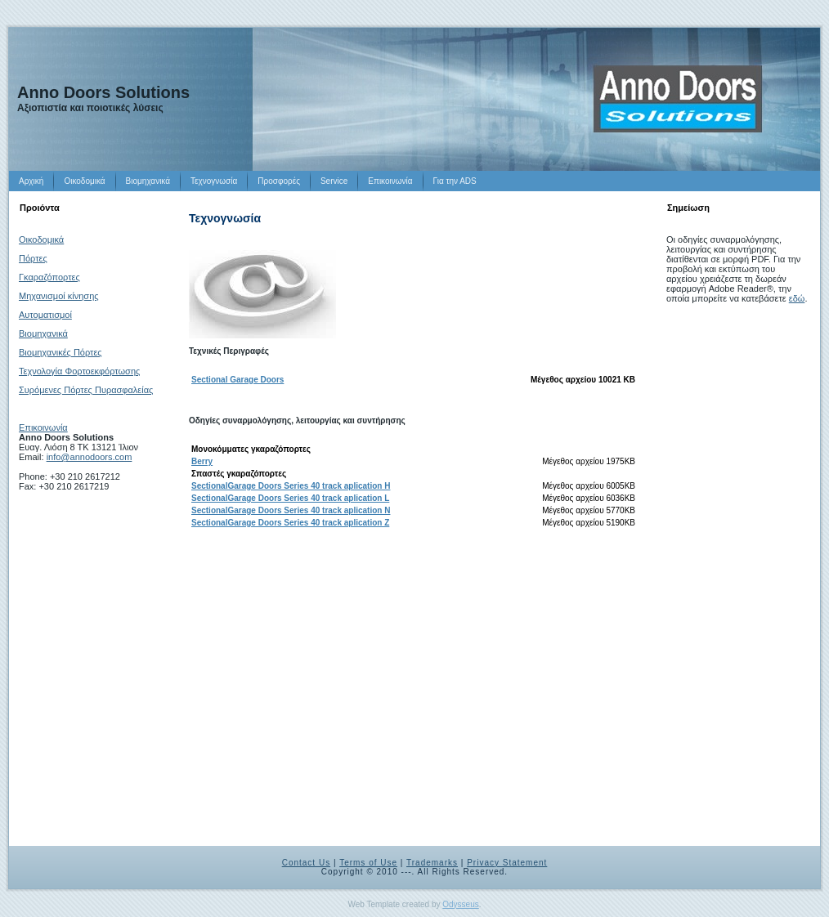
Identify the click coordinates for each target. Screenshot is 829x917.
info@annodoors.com (89, 457)
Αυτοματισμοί (45, 315)
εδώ (797, 298)
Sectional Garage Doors (237, 379)
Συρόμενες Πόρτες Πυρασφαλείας (86, 390)
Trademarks (432, 862)
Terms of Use (368, 862)
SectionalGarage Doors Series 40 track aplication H (290, 485)
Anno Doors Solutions (103, 92)
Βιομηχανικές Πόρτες (60, 352)
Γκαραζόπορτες (49, 277)
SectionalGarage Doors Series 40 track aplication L (290, 498)
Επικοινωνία (43, 427)
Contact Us (306, 862)
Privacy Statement (507, 862)
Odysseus (460, 904)
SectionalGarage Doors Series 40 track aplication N (290, 510)
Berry (202, 461)
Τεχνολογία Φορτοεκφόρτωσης (79, 371)
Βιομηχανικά (43, 333)
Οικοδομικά (41, 239)
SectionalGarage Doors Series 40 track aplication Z (290, 522)
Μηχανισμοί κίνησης (59, 296)
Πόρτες (33, 258)
